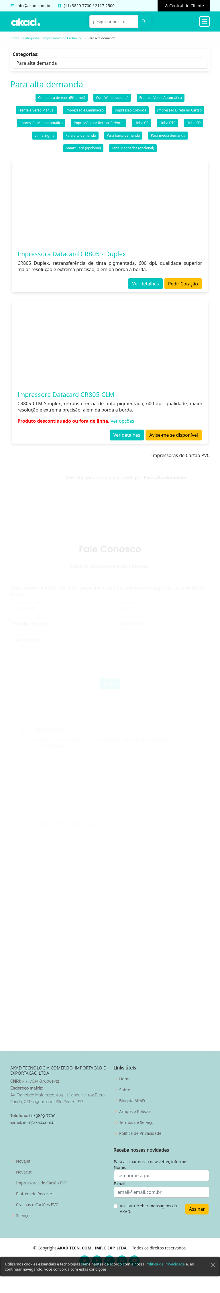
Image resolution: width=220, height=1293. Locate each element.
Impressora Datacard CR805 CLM (65, 396)
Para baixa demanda (123, 137)
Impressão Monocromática (41, 125)
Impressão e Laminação (84, 112)
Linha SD (193, 125)
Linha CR (141, 125)
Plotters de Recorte (34, 1194)
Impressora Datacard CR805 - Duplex (71, 256)
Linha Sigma (44, 137)
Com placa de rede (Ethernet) (61, 99)
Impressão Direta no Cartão (179, 112)
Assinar (197, 1209)
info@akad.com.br (33, 5)
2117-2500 (105, 5)
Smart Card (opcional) (83, 150)
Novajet (23, 1161)
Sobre (124, 1090)
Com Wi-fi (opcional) (112, 99)
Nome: (120, 1167)
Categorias (31, 38)
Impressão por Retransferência (98, 125)
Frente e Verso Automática (160, 99)
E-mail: (120, 1183)
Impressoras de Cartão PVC (63, 38)
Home (14, 38)
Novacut (24, 1172)
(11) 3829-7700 (42, 1115)
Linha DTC (167, 125)
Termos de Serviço (136, 1122)
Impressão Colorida (130, 112)
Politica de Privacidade (140, 1133)
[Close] (213, 1274)
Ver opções (122, 423)
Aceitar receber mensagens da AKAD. (148, 1208)
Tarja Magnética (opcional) (133, 150)
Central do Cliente (186, 5)
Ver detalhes (145, 286)
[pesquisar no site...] (113, 21)
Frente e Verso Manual (36, 112)
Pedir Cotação (183, 286)
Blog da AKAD (132, 1101)
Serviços (24, 1216)
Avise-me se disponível (173, 437)
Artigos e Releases (136, 1112)
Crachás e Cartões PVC (37, 1205)
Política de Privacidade (165, 1273)
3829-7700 (81, 5)
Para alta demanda (80, 137)
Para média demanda (168, 137)
